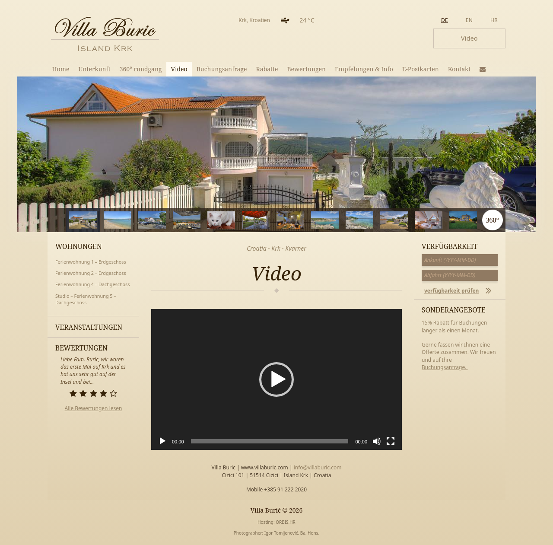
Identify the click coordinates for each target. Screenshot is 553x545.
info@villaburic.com (318, 467)
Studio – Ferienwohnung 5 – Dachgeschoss (85, 299)
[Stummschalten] (376, 441)
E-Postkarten (420, 69)
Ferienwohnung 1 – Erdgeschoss (90, 261)
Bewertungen (306, 69)
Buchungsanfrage (222, 69)
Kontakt (459, 69)
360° (492, 220)
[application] (276, 379)
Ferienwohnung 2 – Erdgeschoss (90, 273)
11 (449, 220)
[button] (276, 379)
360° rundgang (141, 69)
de (444, 20)
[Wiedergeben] (162, 441)
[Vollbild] (390, 441)
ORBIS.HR (286, 522)
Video (179, 69)
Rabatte (267, 69)
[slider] (270, 441)
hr (494, 20)
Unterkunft (94, 69)
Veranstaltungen (88, 327)
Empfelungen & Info (364, 69)
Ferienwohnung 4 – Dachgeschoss (92, 284)
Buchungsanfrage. (445, 367)
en (469, 20)
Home (61, 69)
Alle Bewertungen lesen (93, 408)
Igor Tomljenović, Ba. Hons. (291, 533)
